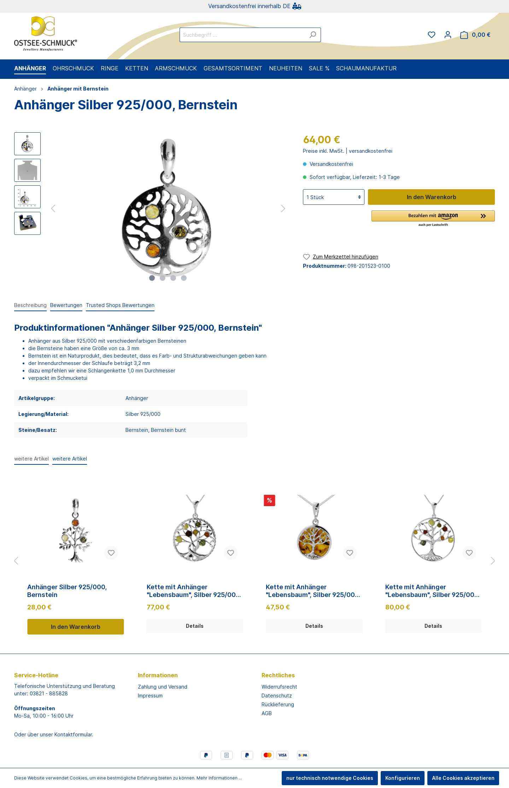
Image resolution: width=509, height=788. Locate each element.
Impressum (150, 696)
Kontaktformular (73, 734)
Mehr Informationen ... (219, 778)
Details (195, 626)
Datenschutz (277, 696)
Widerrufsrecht (279, 687)
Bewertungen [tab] (66, 305)
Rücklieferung (278, 704)
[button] (433, 218)
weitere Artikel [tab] (31, 459)
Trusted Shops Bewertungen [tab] (120, 305)
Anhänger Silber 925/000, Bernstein (67, 590)
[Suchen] (312, 35)
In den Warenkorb (431, 197)
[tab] (30, 305)
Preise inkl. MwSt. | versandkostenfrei (347, 151)
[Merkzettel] (431, 34)
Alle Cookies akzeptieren (463, 778)
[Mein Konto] (448, 34)
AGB (267, 713)
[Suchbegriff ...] (242, 35)
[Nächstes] (283, 208)
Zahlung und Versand (162, 687)
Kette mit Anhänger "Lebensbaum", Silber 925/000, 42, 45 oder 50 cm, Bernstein (194, 591)
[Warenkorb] (475, 35)
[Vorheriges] (53, 208)
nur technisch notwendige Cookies (329, 778)
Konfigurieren (402, 778)
